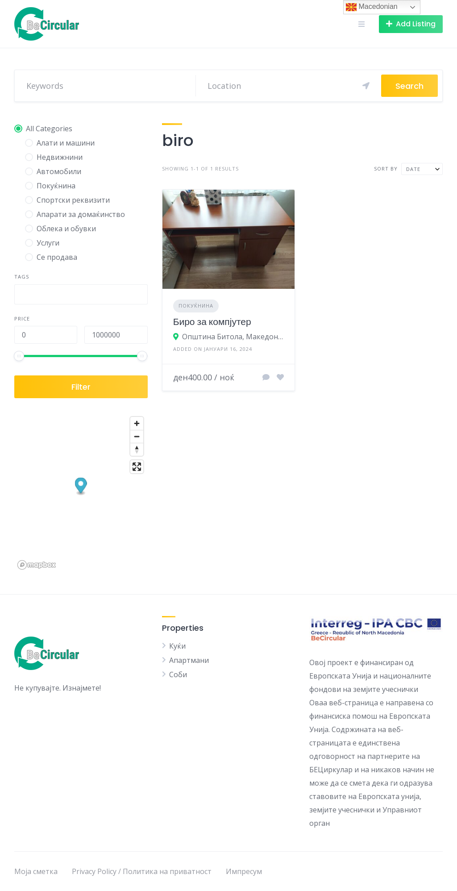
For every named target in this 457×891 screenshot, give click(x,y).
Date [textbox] (413, 169)
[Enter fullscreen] (136, 466)
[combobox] (81, 294)
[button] (81, 487)
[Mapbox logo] (36, 565)
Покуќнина (196, 305)
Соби (178, 674)
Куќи (177, 646)
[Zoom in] (136, 423)
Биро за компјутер (212, 321)
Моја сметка (36, 871)
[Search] (288, 85)
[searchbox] (24, 295)
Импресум (244, 871)
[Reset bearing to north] (136, 449)
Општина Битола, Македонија (233, 336)
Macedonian (372, 7)
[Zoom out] (136, 436)
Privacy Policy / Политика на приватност (142, 871)
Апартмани (189, 660)
